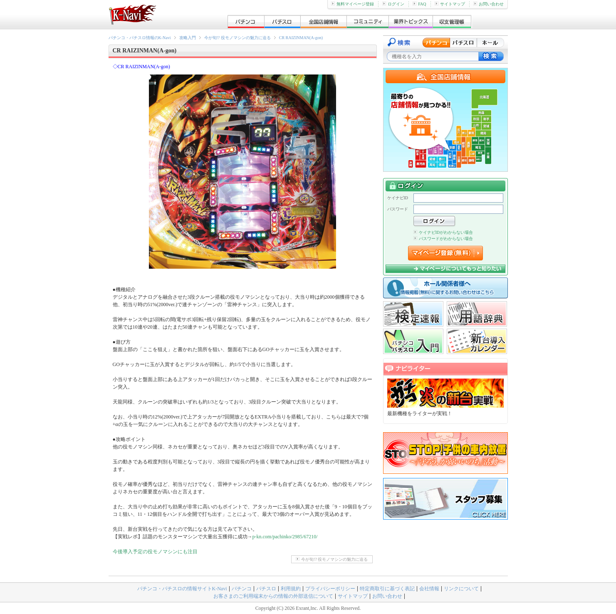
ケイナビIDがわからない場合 (443, 232)
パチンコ (242, 589)
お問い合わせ (488, 4)
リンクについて (461, 589)
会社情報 (429, 589)
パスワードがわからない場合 (443, 238)
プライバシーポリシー (330, 589)
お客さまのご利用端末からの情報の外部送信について (273, 596)
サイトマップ (450, 4)
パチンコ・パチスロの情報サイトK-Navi (182, 589)
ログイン (393, 4)
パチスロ (266, 589)
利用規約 (291, 589)
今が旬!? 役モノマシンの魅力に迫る (237, 37)
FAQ (419, 4)
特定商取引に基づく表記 (387, 589)
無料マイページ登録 (352, 4)
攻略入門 (187, 37)
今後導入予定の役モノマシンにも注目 (155, 552)
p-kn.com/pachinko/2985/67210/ (285, 537)
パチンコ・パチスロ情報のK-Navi (140, 37)
